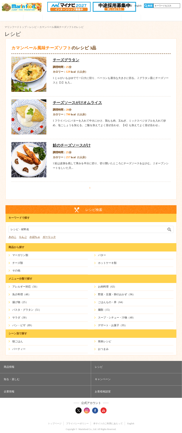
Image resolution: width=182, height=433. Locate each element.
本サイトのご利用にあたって (108, 423)
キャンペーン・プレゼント (100, 18)
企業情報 (131, 18)
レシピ (33, 18)
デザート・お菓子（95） (112, 325)
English (138, 5)
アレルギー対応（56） (25, 286)
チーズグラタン (66, 60)
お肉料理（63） (107, 286)
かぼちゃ (35, 237)
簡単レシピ (104, 341)
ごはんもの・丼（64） (111, 302)
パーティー (19, 349)
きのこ (12, 237)
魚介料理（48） (21, 294)
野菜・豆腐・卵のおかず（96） (116, 294)
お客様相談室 (125, 5)
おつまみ (103, 349)
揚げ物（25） (20, 302)
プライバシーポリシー (77, 423)
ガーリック (49, 237)
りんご (23, 237)
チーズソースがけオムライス (77, 103)
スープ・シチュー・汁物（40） (116, 317)
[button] (45, 367)
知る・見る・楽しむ (60, 18)
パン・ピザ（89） (22, 325)
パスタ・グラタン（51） (26, 309)
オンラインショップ (160, 18)
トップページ (54, 423)
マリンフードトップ (16, 27)
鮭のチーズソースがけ (72, 145)
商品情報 (12, 18)
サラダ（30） (20, 317)
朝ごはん (17, 341)
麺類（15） (104, 309)
